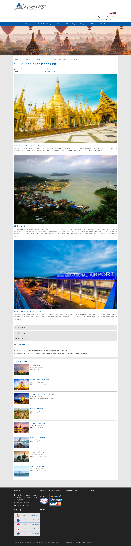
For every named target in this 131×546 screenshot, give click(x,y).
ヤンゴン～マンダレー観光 (37, 423)
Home (16, 59)
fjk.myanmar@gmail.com (109, 19)
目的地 (57, 24)
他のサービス (69, 24)
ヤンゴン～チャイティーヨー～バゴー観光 (42, 394)
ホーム (17, 24)
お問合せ (102, 24)
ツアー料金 (21, 328)
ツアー (26, 24)
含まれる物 (21, 333)
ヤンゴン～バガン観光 (36, 409)
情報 (80, 24)
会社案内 (90, 24)
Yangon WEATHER (53, 520)
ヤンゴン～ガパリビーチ (37, 466)
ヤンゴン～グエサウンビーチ (38, 452)
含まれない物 (22, 339)
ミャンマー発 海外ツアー (41, 24)
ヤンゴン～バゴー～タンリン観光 (39, 380)
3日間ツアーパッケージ (43, 59)
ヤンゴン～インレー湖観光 (37, 437)
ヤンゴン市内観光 (35, 365)
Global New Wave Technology (83, 542)
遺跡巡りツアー (30, 59)
